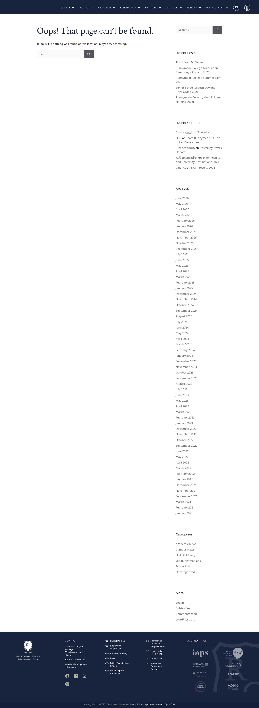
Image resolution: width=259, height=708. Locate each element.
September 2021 (186, 494)
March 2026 (183, 213)
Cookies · (160, 702)
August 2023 (184, 381)
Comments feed (186, 612)
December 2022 (186, 426)
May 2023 (182, 398)
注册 (178, 136)
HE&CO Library (185, 553)
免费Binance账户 (187, 155)
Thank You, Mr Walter (190, 60)
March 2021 (183, 500)
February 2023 (185, 415)
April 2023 (182, 404)
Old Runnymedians (188, 558)
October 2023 (185, 370)
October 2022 (185, 438)
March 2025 (183, 275)
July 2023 (182, 387)
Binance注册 (184, 130)
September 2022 (186, 443)
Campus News (185, 547)
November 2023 (186, 365)
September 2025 (186, 246)
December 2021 (186, 483)
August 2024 (184, 314)
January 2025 (184, 286)
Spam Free (170, 702)
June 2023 (182, 393)
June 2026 (182, 196)
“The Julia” (203, 130)
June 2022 (182, 449)
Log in (180, 600)
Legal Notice (149, 702)
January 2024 (184, 353)
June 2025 (182, 258)
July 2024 (182, 320)
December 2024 (186, 291)
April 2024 (182, 336)
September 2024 (186, 308)
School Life (183, 564)
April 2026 (182, 207)
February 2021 (185, 505)
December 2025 (186, 230)
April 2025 (182, 269)
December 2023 (186, 359)
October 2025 (185, 241)
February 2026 (185, 218)
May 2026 (182, 201)
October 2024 (185, 303)
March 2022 (183, 466)
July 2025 (182, 252)
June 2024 (182, 325)
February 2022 (185, 471)
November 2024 (186, 297)
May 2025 (182, 263)
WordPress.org (185, 617)
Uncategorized (185, 570)
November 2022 (186, 432)
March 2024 (183, 342)
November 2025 (186, 235)
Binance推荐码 (185, 146)
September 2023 (186, 376)
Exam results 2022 (203, 165)
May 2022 (182, 455)
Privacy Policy (136, 702)
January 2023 (184, 421)
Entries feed (183, 606)
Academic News (186, 542)
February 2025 (185, 280)
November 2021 (186, 488)
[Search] (89, 52)
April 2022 (182, 460)
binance (181, 165)
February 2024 (185, 348)
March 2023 (183, 410)
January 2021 (184, 511)
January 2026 (184, 224)
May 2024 (182, 331)
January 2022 (184, 477)
